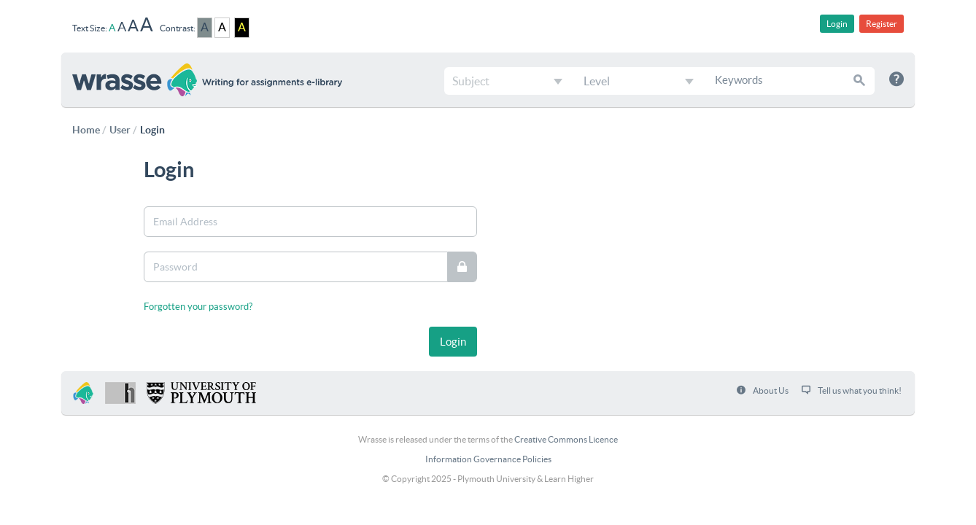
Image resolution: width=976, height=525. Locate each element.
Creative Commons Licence (566, 439)
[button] (860, 80)
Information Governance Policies (488, 459)
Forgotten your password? (198, 306)
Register (881, 23)
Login (837, 23)
